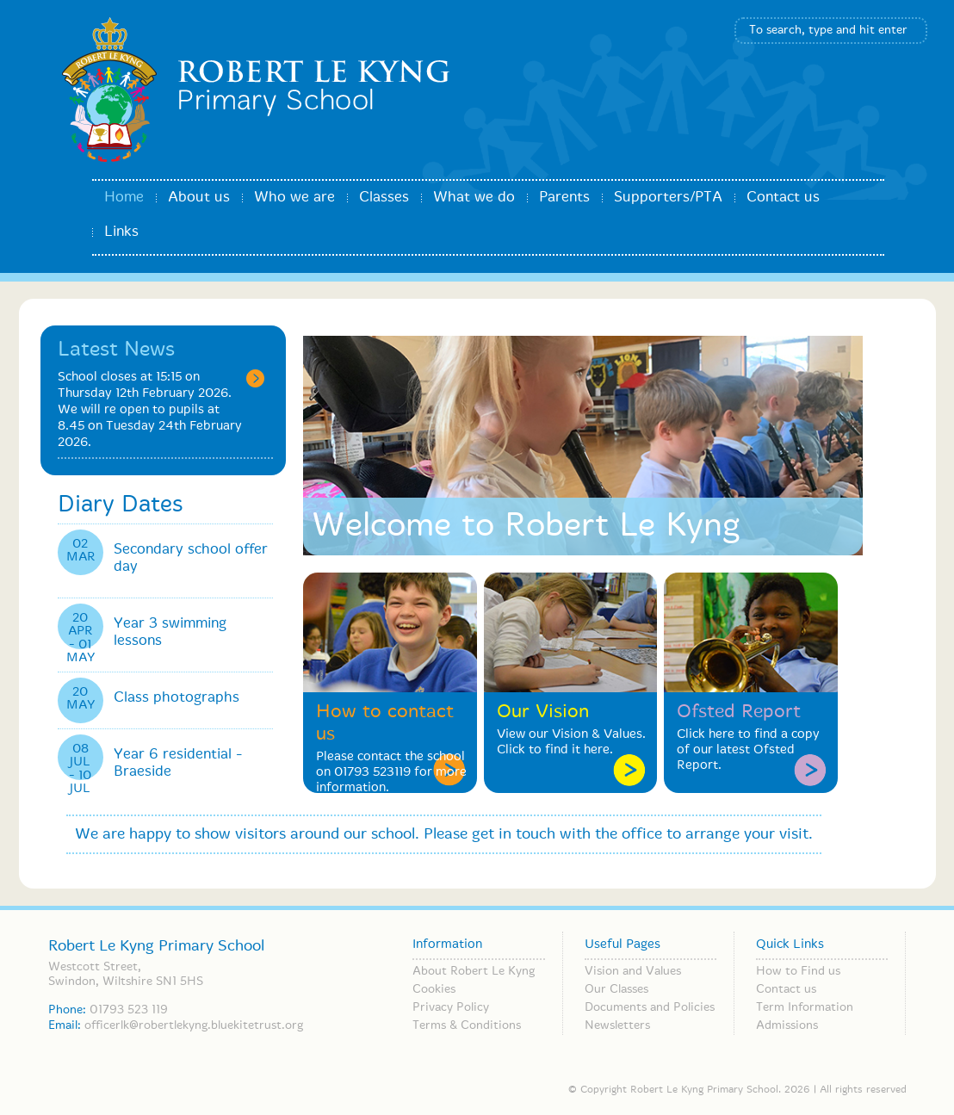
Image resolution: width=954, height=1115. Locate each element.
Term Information (804, 1007)
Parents (564, 197)
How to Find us (798, 971)
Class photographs (176, 698)
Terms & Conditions (466, 1025)
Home (124, 197)
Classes (384, 197)
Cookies (433, 989)
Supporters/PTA (668, 197)
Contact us (783, 197)
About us (199, 197)
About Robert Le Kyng (473, 971)
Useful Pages (622, 944)
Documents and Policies (650, 1007)
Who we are (294, 197)
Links (121, 232)
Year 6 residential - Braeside (178, 763)
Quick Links (790, 944)
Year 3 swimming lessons (170, 632)
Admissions (787, 1025)
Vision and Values (633, 971)
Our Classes (616, 989)
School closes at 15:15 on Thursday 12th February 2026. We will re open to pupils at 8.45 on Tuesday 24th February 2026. (150, 409)
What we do (474, 197)
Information (447, 944)
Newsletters (617, 1025)
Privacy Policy (450, 1007)
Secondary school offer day (191, 558)
